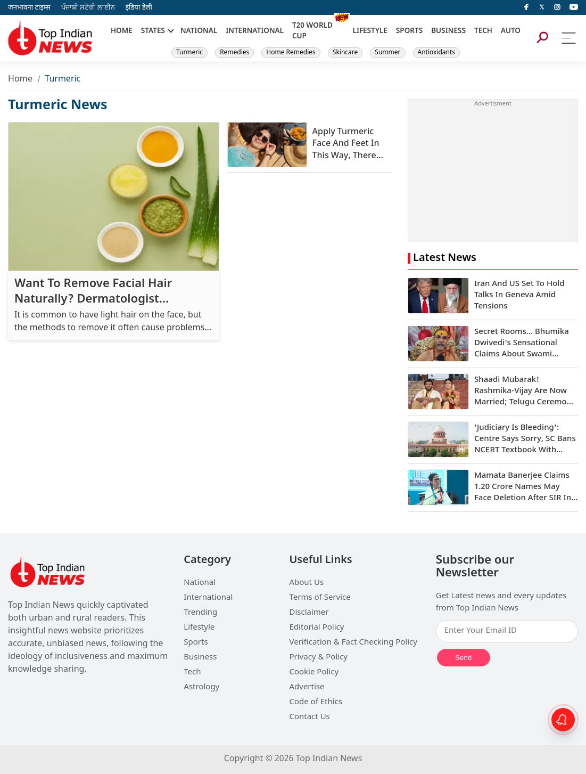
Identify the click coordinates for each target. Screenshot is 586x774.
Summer (387, 52)
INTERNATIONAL (255, 31)
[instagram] (557, 7)
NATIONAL (198, 31)
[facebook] (526, 7)
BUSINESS (448, 31)
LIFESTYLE (370, 31)
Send (463, 658)
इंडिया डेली (139, 7)
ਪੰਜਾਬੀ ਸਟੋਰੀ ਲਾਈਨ (88, 7)
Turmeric (189, 52)
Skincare (345, 52)
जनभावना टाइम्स (29, 7)
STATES (153, 31)
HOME (122, 31)
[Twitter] (542, 7)
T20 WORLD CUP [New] (312, 31)
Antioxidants (437, 52)
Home (20, 79)
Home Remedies (290, 52)
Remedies (234, 52)
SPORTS (409, 31)
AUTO (511, 31)
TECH (483, 31)
